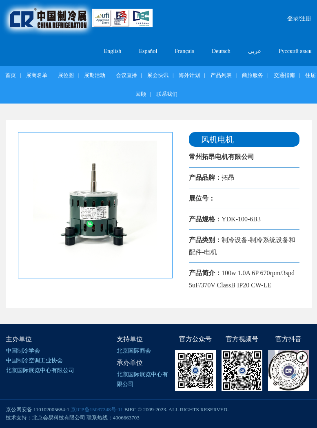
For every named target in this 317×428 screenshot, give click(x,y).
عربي (254, 51)
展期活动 (94, 75)
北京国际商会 (134, 351)
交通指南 (284, 75)
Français (184, 51)
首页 (10, 75)
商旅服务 (252, 75)
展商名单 (36, 75)
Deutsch (221, 51)
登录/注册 (299, 18)
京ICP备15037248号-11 (97, 409)
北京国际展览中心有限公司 (40, 370)
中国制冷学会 (23, 351)
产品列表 (221, 75)
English (113, 51)
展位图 (66, 75)
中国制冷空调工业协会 (34, 360)
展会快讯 (157, 75)
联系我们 (166, 94)
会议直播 (126, 75)
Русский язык (295, 51)
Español (148, 51)
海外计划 (189, 75)
